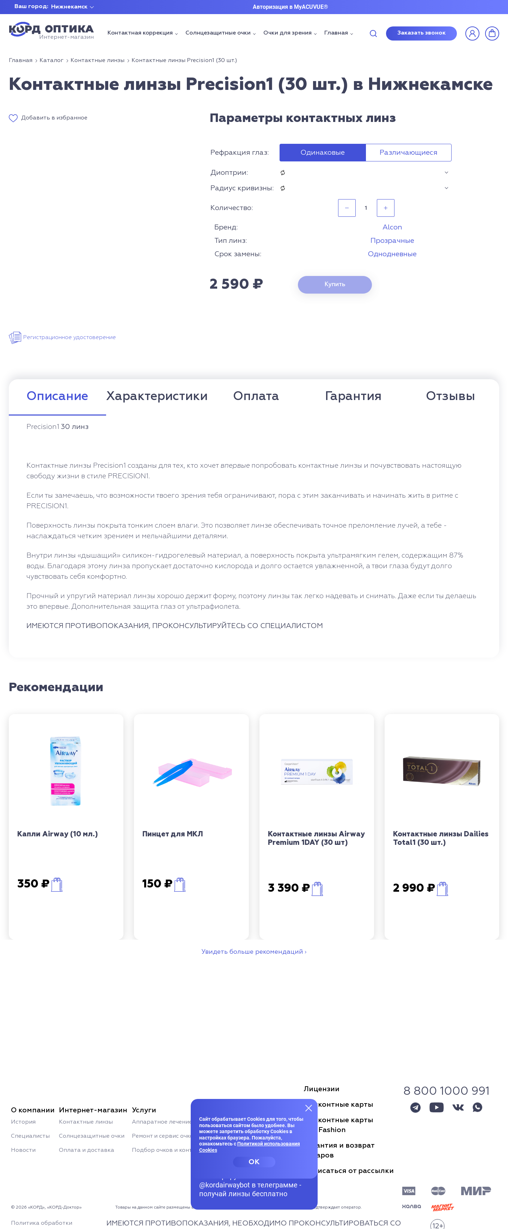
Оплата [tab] (256, 397)
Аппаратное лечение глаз (169, 1122)
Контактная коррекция (140, 33)
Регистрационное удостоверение (69, 337)
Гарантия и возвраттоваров (339, 1150)
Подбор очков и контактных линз (180, 1150)
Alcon (392, 227)
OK (254, 1162)
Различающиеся (408, 152)
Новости (23, 1150)
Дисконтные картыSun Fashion (338, 1125)
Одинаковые (322, 152)
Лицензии (321, 1089)
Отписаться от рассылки (349, 1170)
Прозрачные (392, 240)
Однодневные (392, 254)
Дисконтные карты (338, 1104)
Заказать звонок (421, 33)
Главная (336, 33)
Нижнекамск (69, 7)
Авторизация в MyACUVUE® (290, 7)
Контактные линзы (86, 1122)
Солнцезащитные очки (218, 33)
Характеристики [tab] (157, 397)
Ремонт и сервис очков (164, 1136)
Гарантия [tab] (353, 397)
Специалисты (30, 1136)
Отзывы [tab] (450, 397)
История (23, 1122)
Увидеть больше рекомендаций (252, 952)
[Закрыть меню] (309, 1107)
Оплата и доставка (86, 1150)
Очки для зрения (287, 33)
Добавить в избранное (54, 118)
